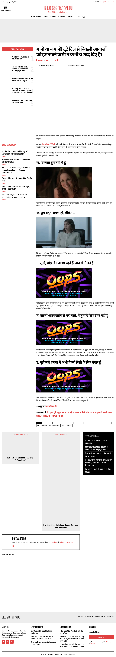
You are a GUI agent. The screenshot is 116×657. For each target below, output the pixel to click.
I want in (101, 637)
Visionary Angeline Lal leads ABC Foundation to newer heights (14, 195)
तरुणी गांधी (51, 406)
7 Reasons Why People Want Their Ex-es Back (72, 632)
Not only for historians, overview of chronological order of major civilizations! (22, 90)
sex (63, 425)
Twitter (61, 542)
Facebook (54, 542)
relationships (54, 425)
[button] (83, 16)
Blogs (4, 156)
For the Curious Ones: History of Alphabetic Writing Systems (20, 69)
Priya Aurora (50, 66)
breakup (56, 423)
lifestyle (101, 423)
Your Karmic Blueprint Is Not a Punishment (22, 58)
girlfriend (79, 423)
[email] (101, 632)
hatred (87, 423)
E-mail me (69, 542)
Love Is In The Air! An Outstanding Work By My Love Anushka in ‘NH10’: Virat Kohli (72, 638)
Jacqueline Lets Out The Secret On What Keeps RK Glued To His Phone (72, 645)
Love (109, 423)
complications (67, 423)
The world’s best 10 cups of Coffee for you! (22, 101)
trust (69, 425)
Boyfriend (47, 423)
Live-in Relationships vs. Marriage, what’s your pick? (16, 187)
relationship (42, 425)
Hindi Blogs (51, 60)
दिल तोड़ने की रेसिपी (48, 144)
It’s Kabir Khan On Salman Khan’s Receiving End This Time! (60, 526)
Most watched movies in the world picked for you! (22, 80)
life (94, 423)
